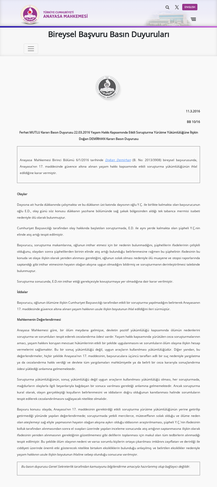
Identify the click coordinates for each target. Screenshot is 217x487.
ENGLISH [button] (190, 7)
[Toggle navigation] (193, 19)
